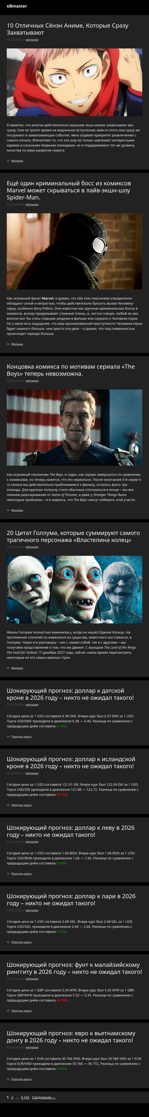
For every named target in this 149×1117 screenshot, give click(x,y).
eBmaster (17, 6)
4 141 (25, 1097)
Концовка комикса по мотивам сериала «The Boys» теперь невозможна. (71, 369)
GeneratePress (98, 1111)
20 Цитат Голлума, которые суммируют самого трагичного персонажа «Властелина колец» (73, 536)
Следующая (44, 1097)
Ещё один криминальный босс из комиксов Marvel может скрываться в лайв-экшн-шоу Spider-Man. (69, 190)
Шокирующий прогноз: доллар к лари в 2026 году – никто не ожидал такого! (71, 899)
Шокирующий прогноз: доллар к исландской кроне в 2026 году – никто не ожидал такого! (71, 762)
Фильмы (17, 161)
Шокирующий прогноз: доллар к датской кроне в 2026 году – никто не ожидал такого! (70, 693)
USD (40, 716)
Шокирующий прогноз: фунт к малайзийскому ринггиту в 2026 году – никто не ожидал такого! (74, 968)
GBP (40, 990)
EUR (40, 1058)
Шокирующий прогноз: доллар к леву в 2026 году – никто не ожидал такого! (71, 831)
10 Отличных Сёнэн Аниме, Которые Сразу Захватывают (67, 28)
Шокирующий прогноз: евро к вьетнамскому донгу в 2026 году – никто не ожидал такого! (71, 1036)
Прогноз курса (21, 736)
